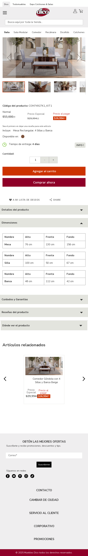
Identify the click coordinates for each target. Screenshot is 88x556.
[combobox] (44, 22)
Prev (4, 380)
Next (83, 380)
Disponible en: (10, 136)
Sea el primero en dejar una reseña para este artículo (26, 126)
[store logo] (43, 12)
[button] (9, 57)
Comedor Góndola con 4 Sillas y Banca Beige (46, 380)
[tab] (44, 210)
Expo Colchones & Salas (41, 4)
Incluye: (7, 130)
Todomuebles (19, 4)
